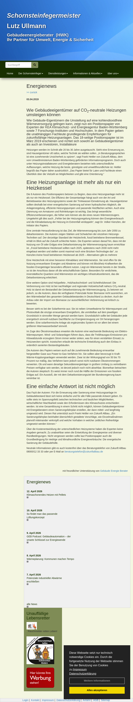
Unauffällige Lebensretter (38, 615)
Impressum (80, 669)
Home (10, 73)
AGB (95, 700)
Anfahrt (87, 700)
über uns (113, 73)
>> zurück (31, 92)
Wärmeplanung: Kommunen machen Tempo (50, 559)
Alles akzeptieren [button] (97, 690)
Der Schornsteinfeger (30, 73)
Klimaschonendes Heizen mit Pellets (46, 494)
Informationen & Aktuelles (87, 73)
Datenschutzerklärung (82, 673)
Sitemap (105, 700)
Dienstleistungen (58, 73)
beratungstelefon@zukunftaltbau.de (84, 451)
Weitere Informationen (97, 680)
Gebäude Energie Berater (114, 470)
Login (25, 700)
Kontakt (35, 700)
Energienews (39, 482)
